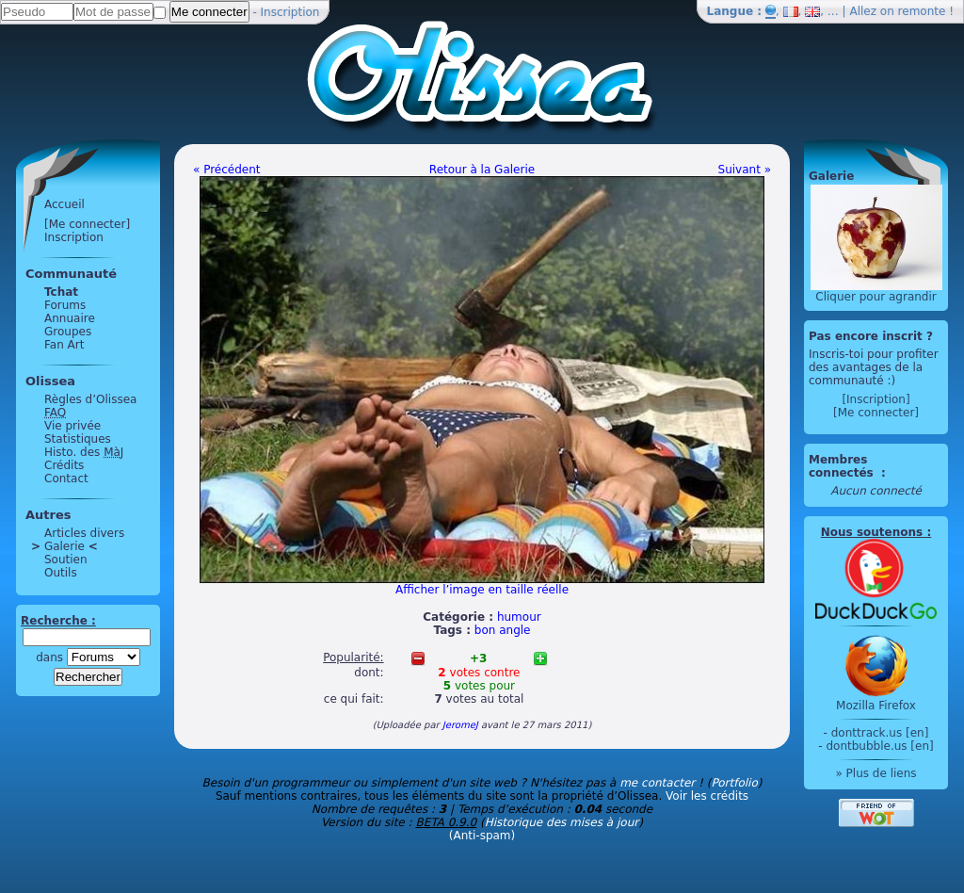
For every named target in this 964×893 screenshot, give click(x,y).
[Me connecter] (87, 224)
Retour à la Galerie (482, 169)
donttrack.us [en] (880, 732)
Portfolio (734, 782)
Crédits (64, 465)
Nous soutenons (872, 532)
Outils (60, 572)
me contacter (657, 782)
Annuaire (69, 318)
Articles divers (84, 533)
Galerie (64, 546)
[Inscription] (875, 399)
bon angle (502, 630)
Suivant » (744, 169)
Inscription (290, 12)
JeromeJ (460, 725)
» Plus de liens (875, 773)
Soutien (66, 559)
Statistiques (77, 439)
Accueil (64, 204)
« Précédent (227, 169)
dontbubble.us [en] (879, 746)
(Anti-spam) (482, 835)
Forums (65, 305)
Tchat (61, 292)
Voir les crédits (707, 796)
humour (519, 617)
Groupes (67, 331)
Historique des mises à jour (562, 822)
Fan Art (64, 344)
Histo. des (83, 452)
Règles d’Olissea (90, 399)
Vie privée (72, 425)
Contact (66, 478)
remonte (922, 11)
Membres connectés (843, 466)
